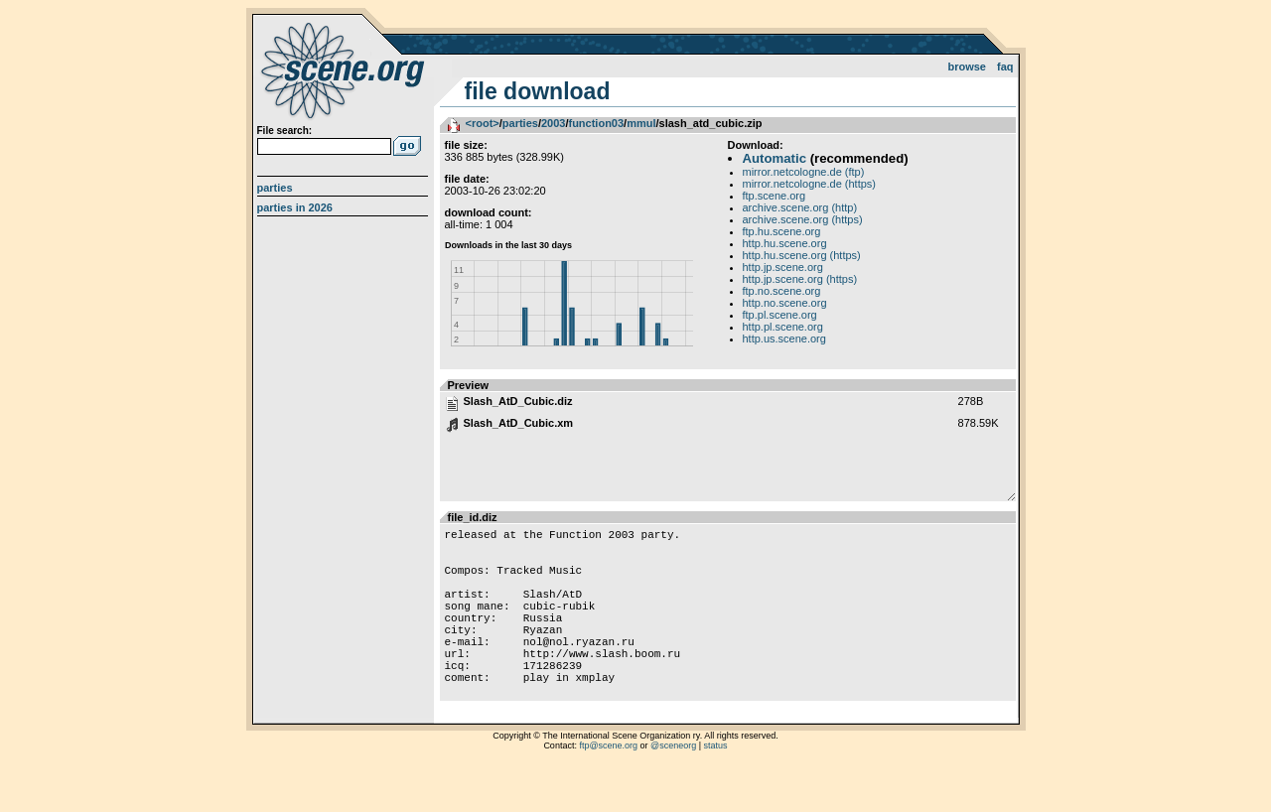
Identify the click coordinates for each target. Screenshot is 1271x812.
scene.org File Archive (345, 69)
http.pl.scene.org (783, 327)
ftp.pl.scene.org (780, 315)
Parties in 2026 (295, 207)
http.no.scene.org (785, 303)
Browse (966, 66)
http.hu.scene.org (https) (802, 255)
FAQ (1005, 66)
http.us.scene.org (784, 338)
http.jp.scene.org (783, 267)
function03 (596, 123)
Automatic (774, 158)
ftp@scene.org (608, 787)
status (716, 787)
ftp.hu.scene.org (782, 231)
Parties (275, 188)
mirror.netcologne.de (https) (810, 184)
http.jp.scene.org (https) (800, 279)
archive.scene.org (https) (803, 219)
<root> (482, 123)
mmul (641, 123)
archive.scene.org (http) (800, 207)
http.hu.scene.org (785, 243)
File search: (285, 130)
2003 (553, 123)
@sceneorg (673, 787)
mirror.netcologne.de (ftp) (804, 172)
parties (520, 123)
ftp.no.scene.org (782, 291)
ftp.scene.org (774, 196)
